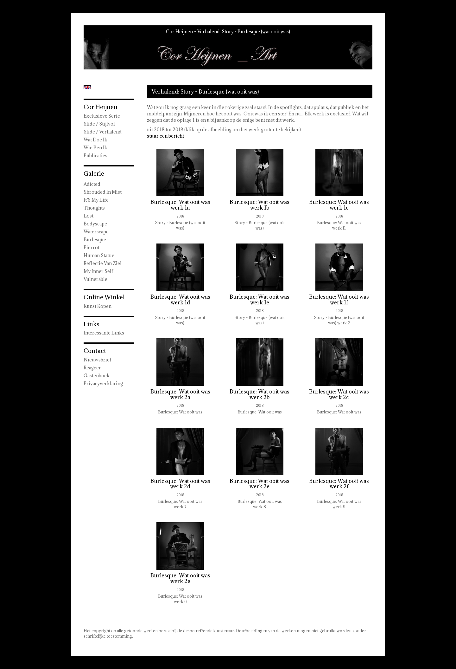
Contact (95, 350)
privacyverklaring (103, 383)
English (87, 87)
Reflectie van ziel (103, 263)
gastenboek (97, 376)
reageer (92, 368)
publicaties (95, 156)
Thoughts (94, 208)
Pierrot (91, 247)
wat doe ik (95, 140)
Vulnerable (95, 279)
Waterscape (96, 232)
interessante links (104, 333)
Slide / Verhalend (103, 132)
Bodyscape (95, 224)
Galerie (94, 173)
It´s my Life (96, 200)
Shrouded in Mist (103, 192)
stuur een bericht (165, 136)
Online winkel (104, 297)
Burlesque (95, 240)
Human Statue (99, 255)
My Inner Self (98, 271)
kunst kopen (97, 306)
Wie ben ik (95, 148)
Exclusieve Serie (102, 116)
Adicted (92, 184)
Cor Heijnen (179, 32)
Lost (88, 216)
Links (91, 324)
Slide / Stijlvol (99, 124)
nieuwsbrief (97, 360)
